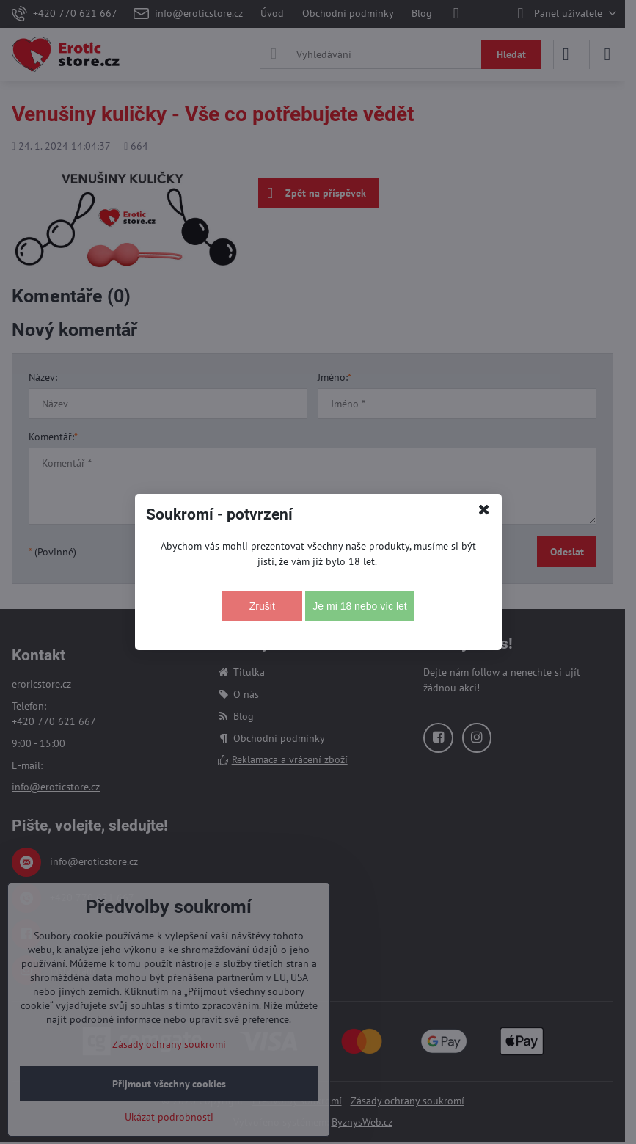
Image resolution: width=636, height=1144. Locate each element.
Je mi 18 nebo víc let (359, 606)
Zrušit (262, 606)
